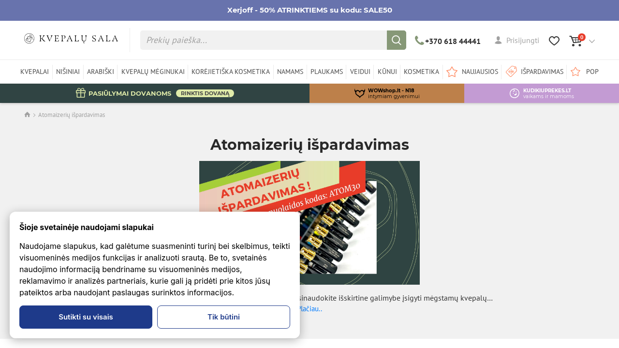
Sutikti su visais (86, 316)
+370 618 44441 (448, 41)
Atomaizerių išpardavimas (71, 115)
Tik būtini (223, 316)
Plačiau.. (309, 308)
